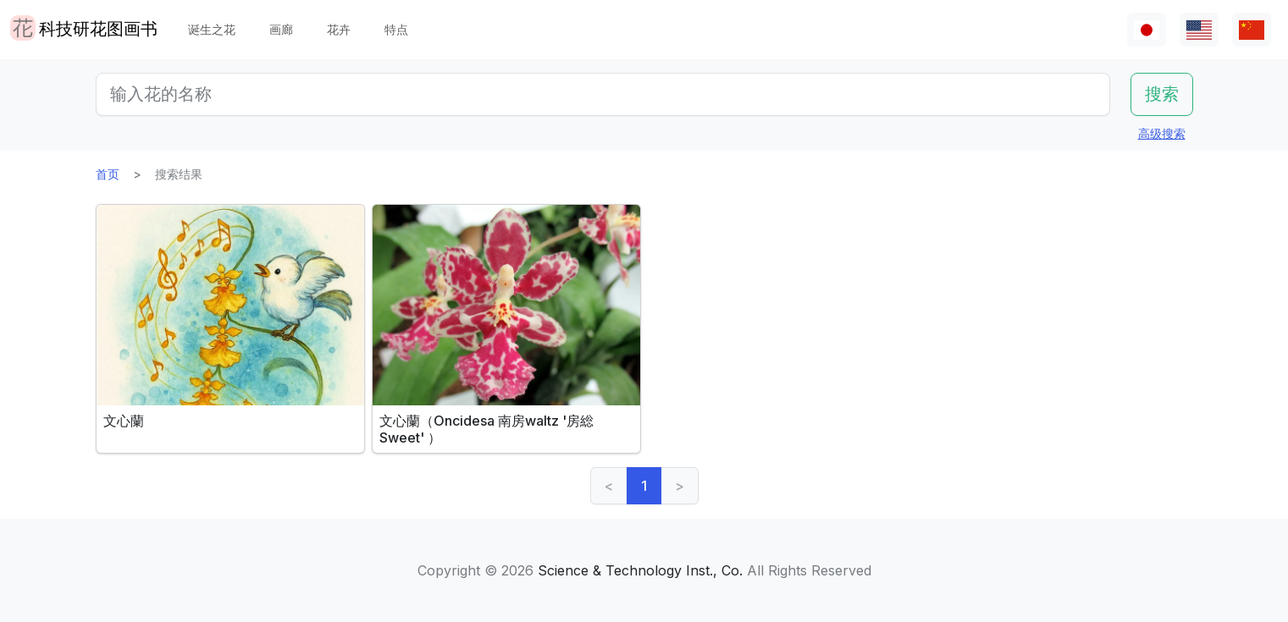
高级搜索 (1162, 133)
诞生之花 (211, 29)
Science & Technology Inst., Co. (640, 570)
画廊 (281, 29)
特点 (396, 29)
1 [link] (644, 485)
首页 (107, 174)
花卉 (339, 29)
